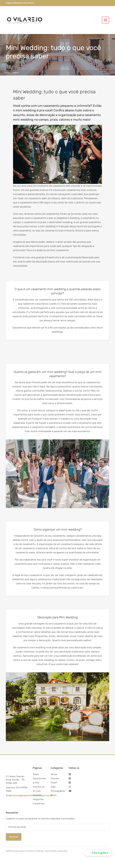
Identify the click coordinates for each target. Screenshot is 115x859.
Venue (54, 774)
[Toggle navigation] (105, 20)
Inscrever (13, 837)
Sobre (36, 774)
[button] (98, 853)
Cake (53, 786)
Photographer (58, 791)
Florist (54, 782)
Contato (37, 795)
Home (7, 72)
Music (54, 795)
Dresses (55, 778)
